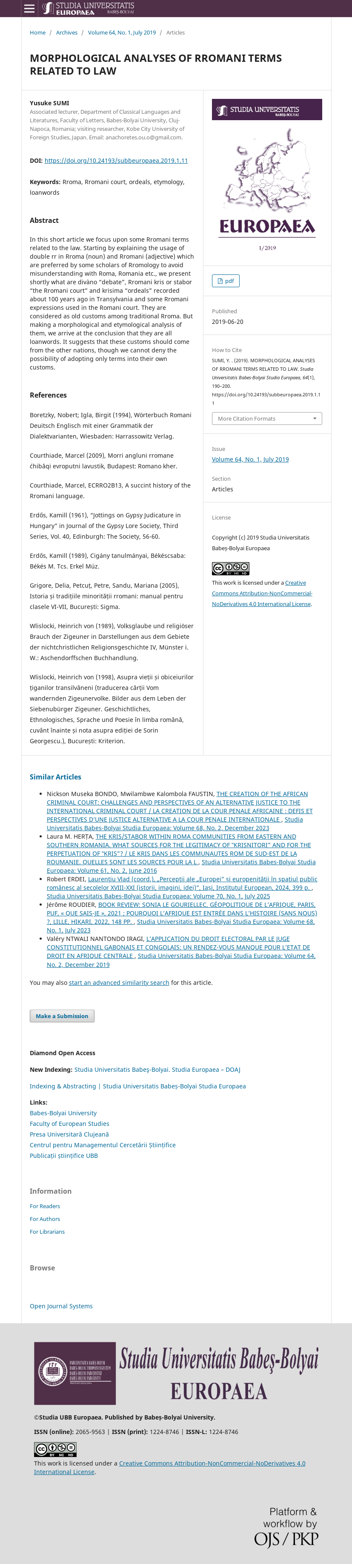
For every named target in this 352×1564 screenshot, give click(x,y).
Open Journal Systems (61, 1306)
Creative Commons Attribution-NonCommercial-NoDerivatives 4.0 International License (262, 593)
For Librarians (47, 1231)
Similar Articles (55, 777)
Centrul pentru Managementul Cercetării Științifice (103, 1145)
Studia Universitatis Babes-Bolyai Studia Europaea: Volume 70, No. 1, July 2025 (158, 896)
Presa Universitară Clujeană (69, 1134)
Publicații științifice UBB (64, 1155)
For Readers (45, 1206)
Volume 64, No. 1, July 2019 (122, 32)
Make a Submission (62, 1016)
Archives (66, 32)
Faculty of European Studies (69, 1124)
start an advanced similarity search (119, 982)
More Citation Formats (246, 418)
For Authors (45, 1219)
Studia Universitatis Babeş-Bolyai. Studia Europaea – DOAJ (157, 1069)
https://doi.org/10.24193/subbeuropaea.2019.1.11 (116, 160)
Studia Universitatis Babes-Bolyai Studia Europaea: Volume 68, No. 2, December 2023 (175, 823)
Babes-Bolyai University (63, 1113)
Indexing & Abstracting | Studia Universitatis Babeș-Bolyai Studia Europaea (138, 1086)
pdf (229, 281)
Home (38, 32)
